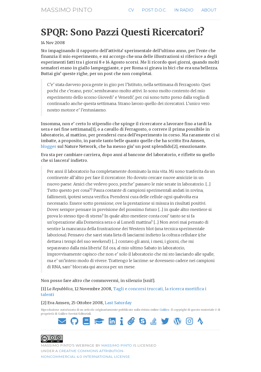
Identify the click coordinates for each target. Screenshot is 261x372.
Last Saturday (118, 302)
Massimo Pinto (66, 9)
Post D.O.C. (154, 10)
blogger (48, 146)
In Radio (183, 10)
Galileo (164, 309)
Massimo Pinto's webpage (67, 345)
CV (131, 10)
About (209, 10)
